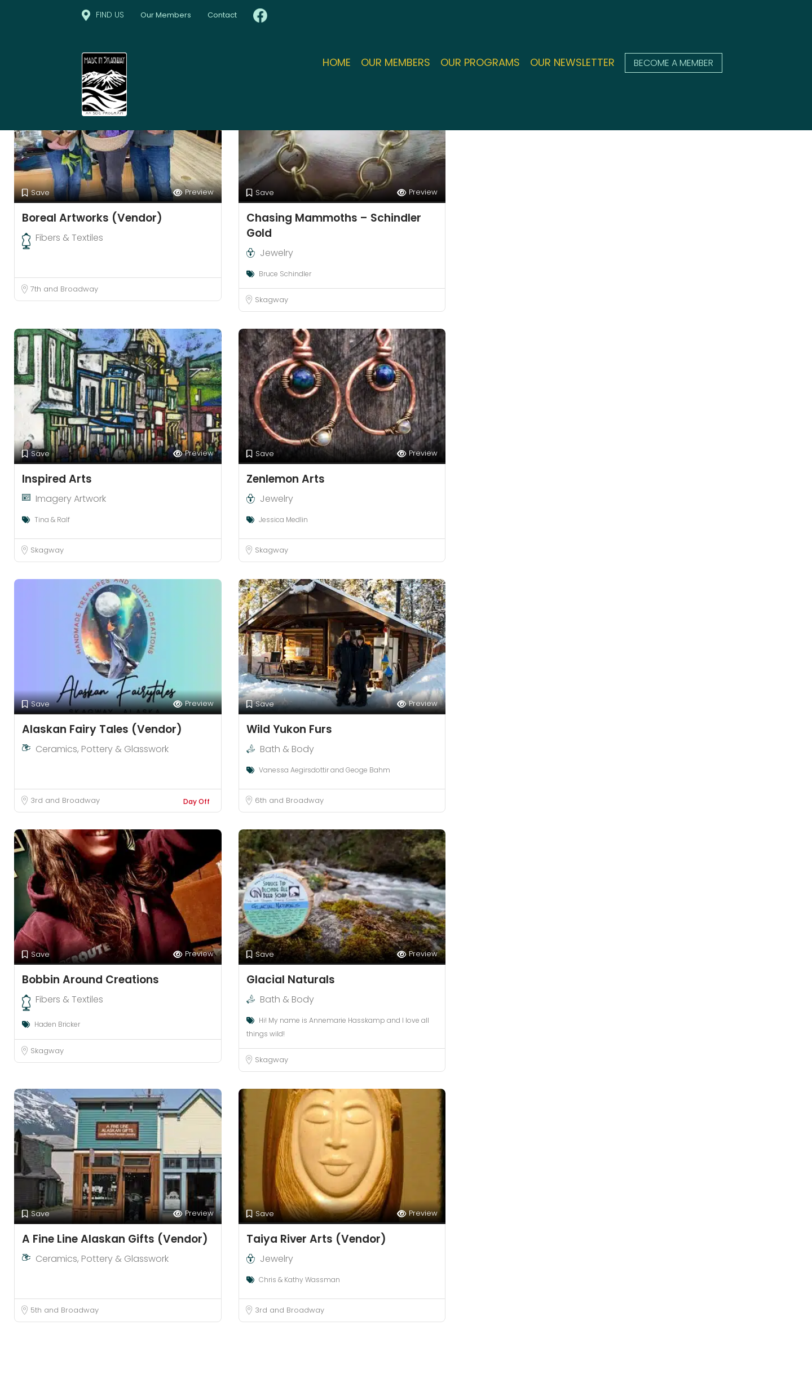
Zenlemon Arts (285, 479)
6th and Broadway (289, 800)
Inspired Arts (57, 479)
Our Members (165, 15)
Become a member (673, 62)
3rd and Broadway (65, 800)
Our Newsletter (572, 62)
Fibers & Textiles (69, 237)
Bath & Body (287, 749)
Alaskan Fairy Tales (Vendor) (102, 729)
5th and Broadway (64, 1310)
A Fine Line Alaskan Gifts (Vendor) (115, 1239)
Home (337, 62)
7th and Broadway (64, 289)
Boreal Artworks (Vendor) (92, 218)
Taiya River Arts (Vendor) (316, 1239)
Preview (193, 192)
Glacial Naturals (290, 979)
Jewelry (276, 252)
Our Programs (480, 62)
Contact (222, 15)
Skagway (271, 299)
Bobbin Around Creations (90, 979)
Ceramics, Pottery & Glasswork (102, 749)
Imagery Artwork (71, 498)
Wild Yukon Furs (289, 729)
